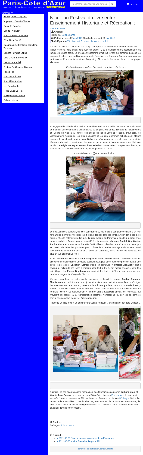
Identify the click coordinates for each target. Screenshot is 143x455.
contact (103, 449)
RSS (52, 28)
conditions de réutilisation (88, 449)
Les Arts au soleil (99, 41)
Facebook (60, 28)
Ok (112, 4)
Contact (133, 4)
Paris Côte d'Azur (34, 4)
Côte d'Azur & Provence (78, 41)
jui (75, 38)
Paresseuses (117, 395)
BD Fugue (124, 398)
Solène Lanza (68, 35)
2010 (79, 38)
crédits (110, 449)
